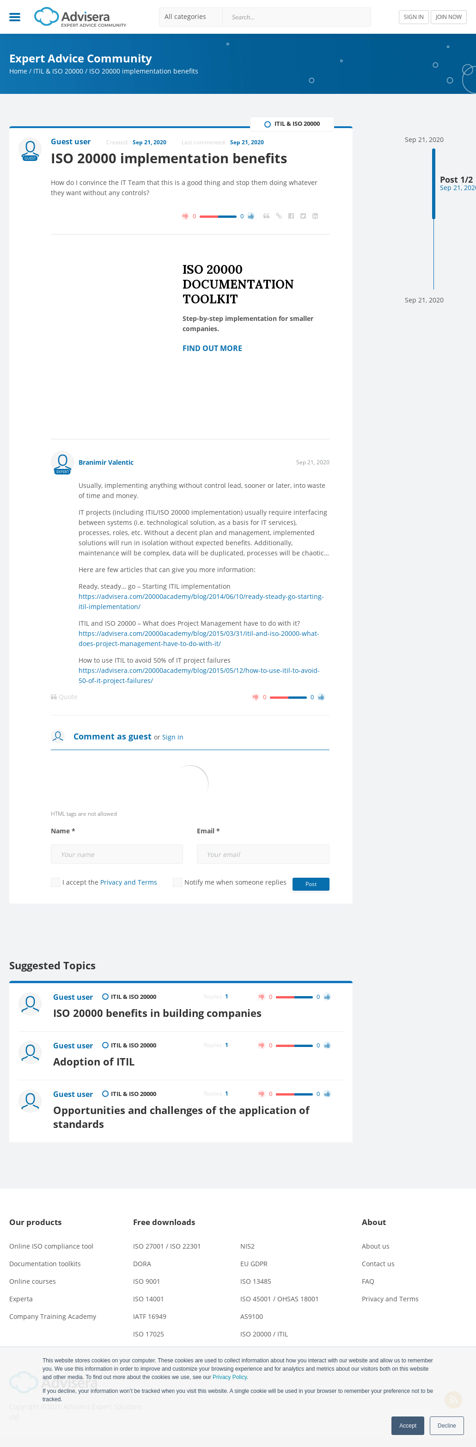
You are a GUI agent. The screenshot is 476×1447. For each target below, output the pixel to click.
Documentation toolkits (45, 1263)
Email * (208, 831)
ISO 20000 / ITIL (264, 1334)
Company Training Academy (52, 1316)
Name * (63, 831)
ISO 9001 (146, 1281)
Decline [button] (447, 1425)
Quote (64, 697)
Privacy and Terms (128, 882)
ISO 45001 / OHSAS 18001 (279, 1298)
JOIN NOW (449, 17)
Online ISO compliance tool (51, 1246)
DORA (142, 1263)
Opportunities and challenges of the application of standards (181, 1117)
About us (376, 1246)
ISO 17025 (148, 1334)
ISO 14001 (148, 1298)
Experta (21, 1298)
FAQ (368, 1281)
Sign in (172, 737)
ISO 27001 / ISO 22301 (167, 1246)
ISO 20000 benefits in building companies (157, 1013)
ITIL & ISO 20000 (58, 71)
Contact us (378, 1263)
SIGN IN (414, 17)
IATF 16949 (149, 1316)
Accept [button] (407, 1425)
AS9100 (251, 1316)
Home (18, 71)
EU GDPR (254, 1263)
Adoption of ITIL (93, 1061)
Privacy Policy (230, 1377)
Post (311, 884)
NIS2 (247, 1246)
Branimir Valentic (106, 462)
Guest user (73, 997)
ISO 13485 (255, 1281)
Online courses (32, 1281)
